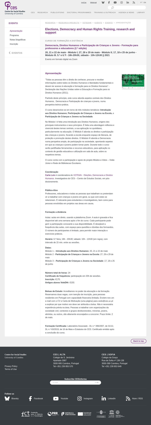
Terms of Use (11, 369)
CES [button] (33, 12)
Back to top (138, 341)
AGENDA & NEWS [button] (126, 12)
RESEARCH (50, 23)
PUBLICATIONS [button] (57, 12)
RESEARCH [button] (43, 12)
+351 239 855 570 (64, 366)
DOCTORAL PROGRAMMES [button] (79, 12)
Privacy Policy (11, 366)
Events (98, 23)
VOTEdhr (86, 23)
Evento (109, 23)
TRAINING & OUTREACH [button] (105, 12)
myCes (83, 2)
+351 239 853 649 (113, 366)
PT (141, 2)
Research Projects (69, 23)
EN (145, 2)
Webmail (93, 2)
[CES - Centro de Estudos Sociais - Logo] (15, 7)
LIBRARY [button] (141, 12)
